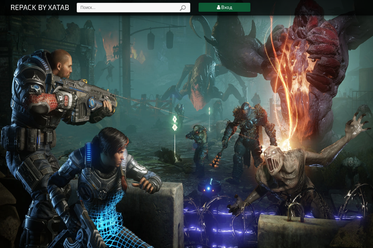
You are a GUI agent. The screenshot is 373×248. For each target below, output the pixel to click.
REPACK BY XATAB (39, 7)
